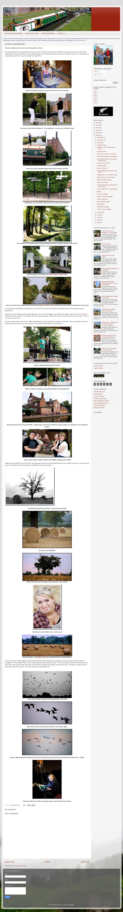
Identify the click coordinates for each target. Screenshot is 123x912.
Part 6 (95, 102)
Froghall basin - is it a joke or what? (107, 175)
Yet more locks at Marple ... (105, 209)
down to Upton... (106, 244)
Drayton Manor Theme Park (58, 274)
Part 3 (95, 95)
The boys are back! (102, 182)
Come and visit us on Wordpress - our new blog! (109, 231)
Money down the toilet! (103, 201)
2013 (97, 125)
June (98, 217)
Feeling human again (103, 206)
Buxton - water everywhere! (105, 196)
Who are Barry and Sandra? (14, 33)
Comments (99, 74)
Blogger (72, 904)
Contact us (61, 33)
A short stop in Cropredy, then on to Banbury (109, 310)
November (100, 140)
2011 (97, 130)
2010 (97, 132)
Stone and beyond (102, 168)
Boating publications (48, 33)
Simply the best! (101, 151)
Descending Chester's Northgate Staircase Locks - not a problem (110, 283)
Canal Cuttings (98, 394)
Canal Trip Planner (99, 396)
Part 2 (95, 93)
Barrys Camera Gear (32, 33)
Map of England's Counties (101, 401)
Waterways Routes (99, 407)
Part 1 (95, 91)
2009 (97, 135)
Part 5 (95, 100)
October (99, 142)
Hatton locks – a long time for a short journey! (109, 349)
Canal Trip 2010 (98, 366)
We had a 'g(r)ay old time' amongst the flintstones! (109, 336)
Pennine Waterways (99, 405)
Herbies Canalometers (100, 398)
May (98, 220)
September (100, 145)
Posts (97, 71)
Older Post (85, 862)
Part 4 (95, 98)
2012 (97, 127)
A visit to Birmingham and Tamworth (107, 156)
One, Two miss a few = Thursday (106, 154)
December (100, 137)
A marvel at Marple (102, 194)
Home (47, 862)
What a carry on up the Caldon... (106, 177)
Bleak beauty (100, 204)
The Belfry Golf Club (41, 657)
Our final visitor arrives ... (104, 163)
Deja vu (99, 191)
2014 (97, 122)
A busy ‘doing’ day (102, 199)
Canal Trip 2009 (98, 368)
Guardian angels (101, 165)
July (98, 215)
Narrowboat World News (101, 403)
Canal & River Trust (99, 391)
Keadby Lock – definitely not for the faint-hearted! (110, 323)
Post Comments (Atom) (19, 866)
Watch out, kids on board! (104, 180)
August (99, 212)
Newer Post (9, 862)
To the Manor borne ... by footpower (107, 189)
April (98, 222)
